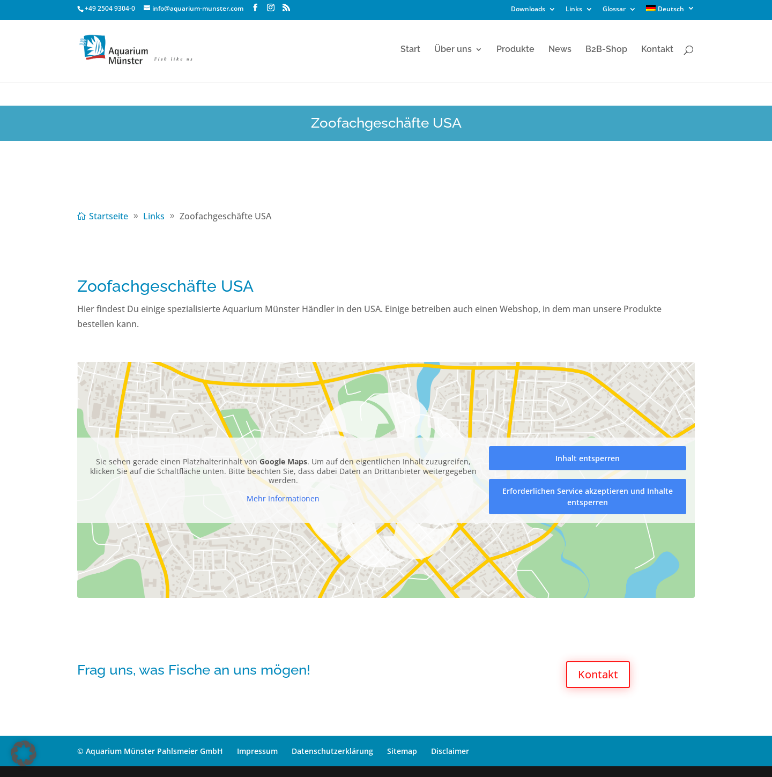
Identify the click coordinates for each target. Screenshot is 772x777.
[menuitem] (670, 11)
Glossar (614, 9)
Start (410, 50)
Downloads (528, 9)
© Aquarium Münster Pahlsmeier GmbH (150, 751)
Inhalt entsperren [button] (587, 458)
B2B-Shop (606, 50)
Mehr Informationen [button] (283, 499)
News (559, 50)
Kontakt (657, 50)
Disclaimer (450, 751)
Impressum (257, 751)
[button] (23, 753)
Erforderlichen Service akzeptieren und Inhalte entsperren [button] (587, 496)
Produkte (515, 50)
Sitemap (402, 751)
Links (574, 9)
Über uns (453, 50)
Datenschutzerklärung (332, 751)
